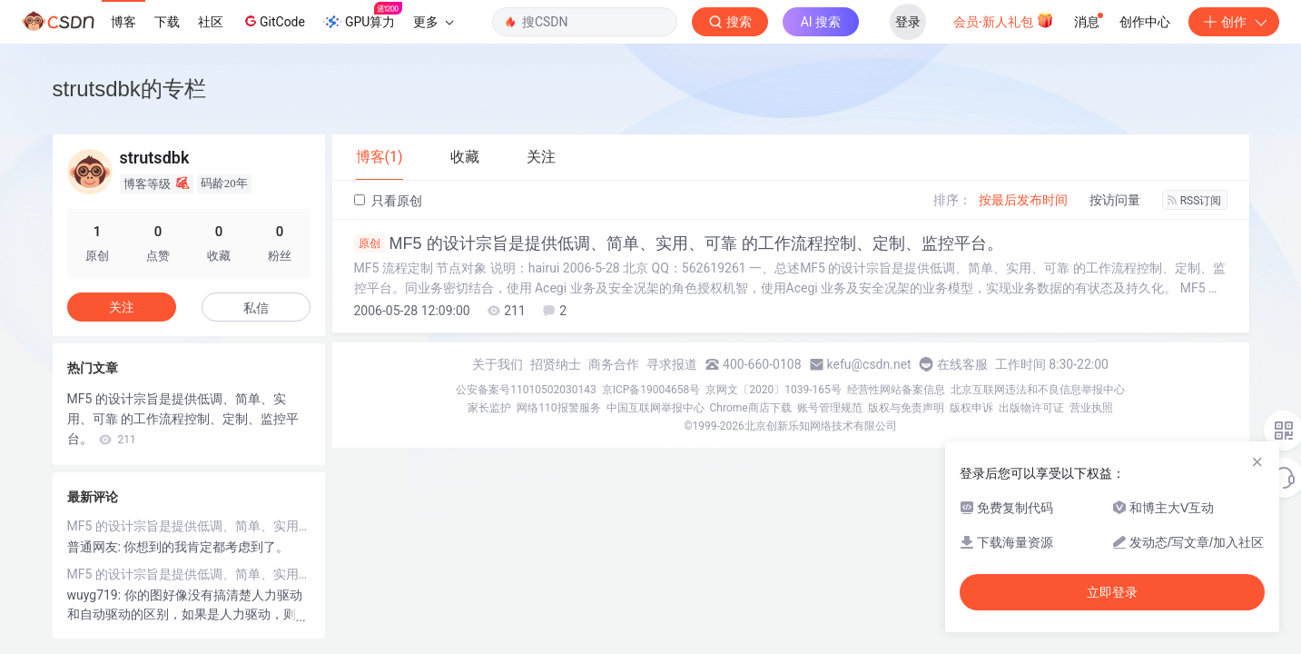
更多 (433, 22)
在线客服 (962, 364)
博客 (123, 22)
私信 (256, 308)
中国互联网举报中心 (655, 407)
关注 (121, 307)
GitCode (273, 20)
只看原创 (388, 200)
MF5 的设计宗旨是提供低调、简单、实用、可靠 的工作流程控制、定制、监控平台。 (678, 243)
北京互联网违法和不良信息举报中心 (1038, 389)
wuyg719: (95, 595)
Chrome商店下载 (751, 407)
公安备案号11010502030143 (526, 389)
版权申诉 (971, 407)
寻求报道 (671, 364)
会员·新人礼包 (1003, 20)
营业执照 (1091, 407)
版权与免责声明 (906, 407)
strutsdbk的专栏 (129, 88)
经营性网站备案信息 (896, 389)
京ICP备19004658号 (651, 389)
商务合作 (613, 364)
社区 (210, 22)
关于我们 (497, 364)
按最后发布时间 (1023, 200)
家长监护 (489, 407)
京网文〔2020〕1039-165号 (773, 389)
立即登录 (1112, 592)
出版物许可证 (1031, 407)
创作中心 (1144, 22)
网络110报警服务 (558, 407)
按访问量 (1114, 200)
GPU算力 (362, 16)
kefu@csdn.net (869, 364)
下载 (167, 22)
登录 (908, 22)
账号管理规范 (829, 407)
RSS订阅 (1195, 200)
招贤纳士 (555, 364)
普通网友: (95, 547)
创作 (1234, 22)
